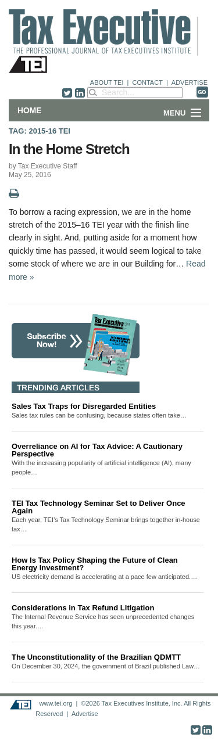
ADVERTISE (189, 82)
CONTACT (148, 82)
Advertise (85, 713)
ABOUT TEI (107, 82)
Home (29, 110)
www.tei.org (55, 703)
